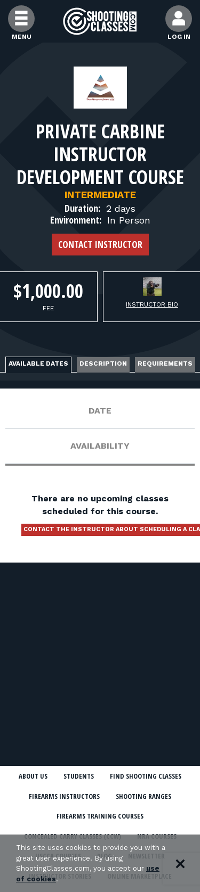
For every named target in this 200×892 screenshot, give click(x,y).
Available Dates (38, 363)
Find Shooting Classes (145, 776)
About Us (33, 776)
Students (78, 776)
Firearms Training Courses (100, 816)
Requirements (165, 363)
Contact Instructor (100, 244)
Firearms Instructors (64, 796)
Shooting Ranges (143, 796)
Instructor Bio (152, 304)
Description (103, 363)
